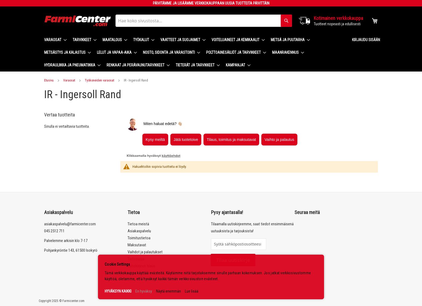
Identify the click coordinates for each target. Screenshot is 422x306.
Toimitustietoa (139, 238)
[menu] (194, 53)
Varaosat (69, 80)
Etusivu (49, 80)
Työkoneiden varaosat (99, 80)
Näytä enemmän (168, 291)
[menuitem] (54, 40)
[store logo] (77, 20)
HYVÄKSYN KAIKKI (118, 291)
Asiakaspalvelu (139, 231)
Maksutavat (137, 245)
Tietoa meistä (138, 224)
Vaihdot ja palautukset (145, 252)
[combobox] (203, 21)
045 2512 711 (54, 231)
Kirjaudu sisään (366, 40)
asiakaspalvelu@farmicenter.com (70, 224)
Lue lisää (191, 291)
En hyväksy (143, 291)
